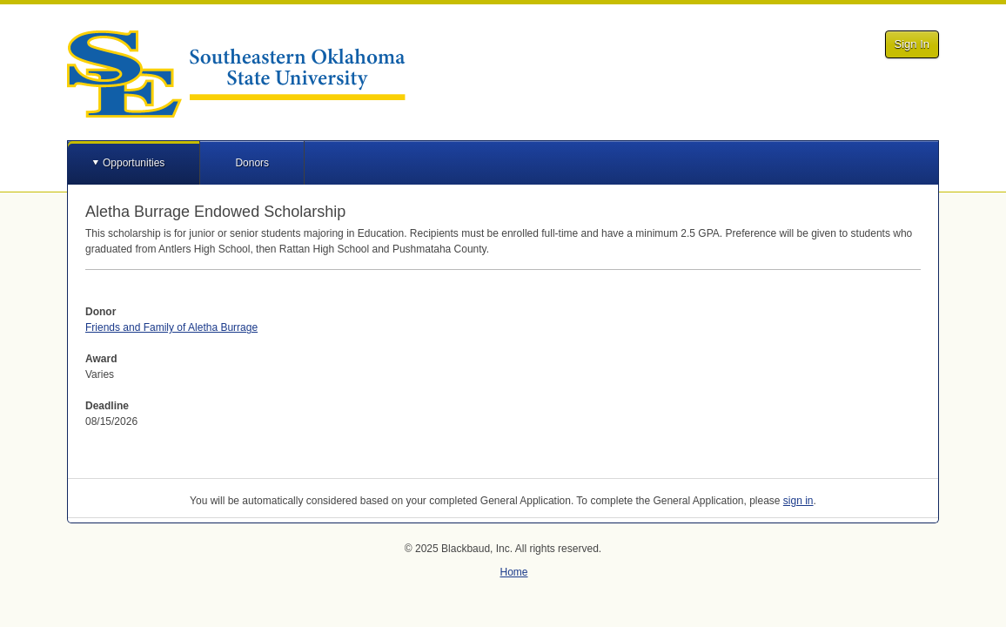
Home (513, 572)
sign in (798, 501)
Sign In (912, 44)
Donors (252, 163)
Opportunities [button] (133, 163)
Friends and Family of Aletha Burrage (171, 327)
